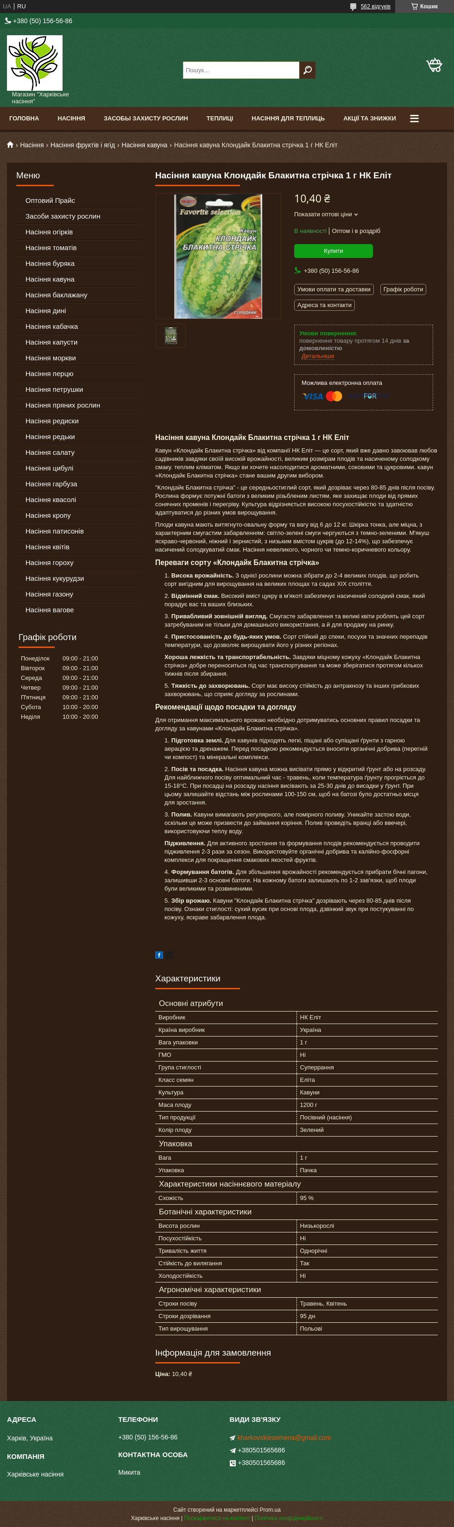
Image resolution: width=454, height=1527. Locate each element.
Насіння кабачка (51, 326)
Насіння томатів (50, 247)
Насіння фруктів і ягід (82, 145)
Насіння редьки (50, 436)
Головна (24, 118)
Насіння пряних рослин (62, 405)
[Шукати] (307, 70)
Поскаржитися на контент (217, 1518)
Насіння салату (50, 452)
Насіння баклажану (56, 295)
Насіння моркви (50, 358)
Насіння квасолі (50, 499)
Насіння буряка (50, 263)
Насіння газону (49, 594)
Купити (333, 250)
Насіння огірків (49, 232)
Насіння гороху (49, 562)
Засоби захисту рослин (62, 216)
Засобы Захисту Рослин (146, 118)
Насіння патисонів (54, 531)
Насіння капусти (51, 342)
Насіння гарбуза (51, 484)
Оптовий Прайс (50, 200)
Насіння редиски (52, 421)
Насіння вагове (49, 610)
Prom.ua (270, 1510)
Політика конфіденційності (289, 1518)
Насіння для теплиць (288, 118)
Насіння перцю (49, 373)
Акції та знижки (369, 118)
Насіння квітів (47, 547)
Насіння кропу (48, 515)
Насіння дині (45, 310)
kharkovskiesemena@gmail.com (284, 1437)
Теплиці (220, 118)
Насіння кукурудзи (54, 578)
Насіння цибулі (49, 468)
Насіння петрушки (54, 389)
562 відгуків (376, 6)
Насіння (71, 118)
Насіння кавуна (145, 145)
